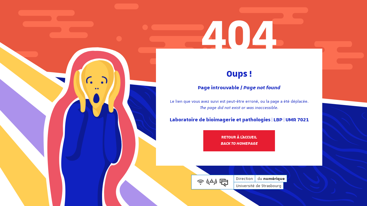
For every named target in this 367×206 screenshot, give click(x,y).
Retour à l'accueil (239, 140)
